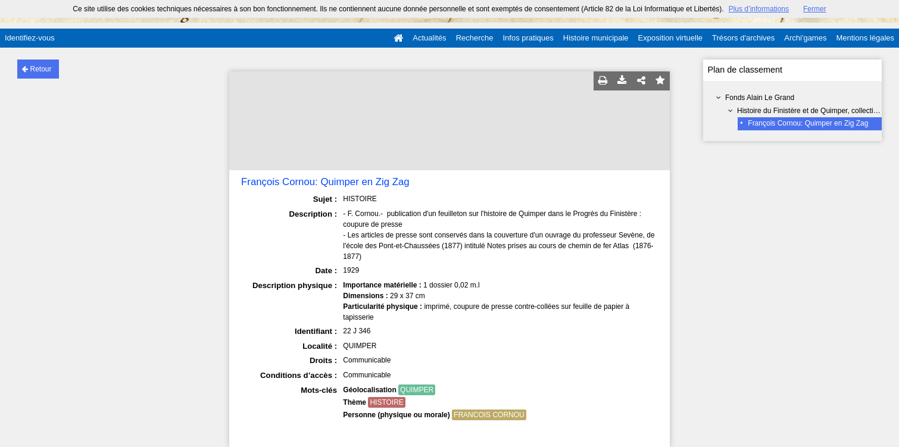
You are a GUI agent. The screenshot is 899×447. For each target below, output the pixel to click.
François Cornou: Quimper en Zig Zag (808, 123)
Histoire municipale (596, 37)
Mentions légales (865, 37)
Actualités (429, 37)
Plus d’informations (759, 9)
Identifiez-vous (30, 37)
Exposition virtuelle (670, 37)
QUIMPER (416, 390)
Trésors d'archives (743, 37)
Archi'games (805, 37)
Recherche (475, 37)
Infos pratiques (528, 37)
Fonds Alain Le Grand (759, 97)
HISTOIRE (386, 402)
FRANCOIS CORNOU (489, 415)
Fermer (814, 9)
